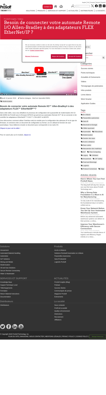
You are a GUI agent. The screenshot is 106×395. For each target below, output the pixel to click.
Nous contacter (59, 305)
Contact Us (48, 7)
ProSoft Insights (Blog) (62, 282)
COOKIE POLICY (82, 336)
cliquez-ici (27, 135)
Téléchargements (6, 288)
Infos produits (86, 90)
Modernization (87, 135)
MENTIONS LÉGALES (53, 336)
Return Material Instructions (9, 294)
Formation (3, 291)
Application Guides (88, 103)
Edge (101, 169)
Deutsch (98, 2)
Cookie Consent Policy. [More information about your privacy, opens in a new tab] (37, 50)
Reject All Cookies (58, 56)
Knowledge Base (6, 282)
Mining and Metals (6, 262)
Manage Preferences (97, 336)
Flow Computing (93, 152)
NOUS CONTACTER (37, 336)
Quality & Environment (62, 311)
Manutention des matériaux (91, 148)
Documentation (5, 297)
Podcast (57, 285)
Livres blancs (86, 95)
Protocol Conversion (89, 169)
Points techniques (88, 73)
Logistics (85, 165)
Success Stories (59, 288)
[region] (54, 51)
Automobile (86, 132)
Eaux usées (86, 145)
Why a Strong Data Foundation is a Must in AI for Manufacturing (92, 194)
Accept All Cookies (75, 56)
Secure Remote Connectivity (10, 271)
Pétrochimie (97, 132)
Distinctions (58, 314)
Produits (41, 11)
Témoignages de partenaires (92, 86)
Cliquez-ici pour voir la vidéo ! (10, 128)
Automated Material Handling (10, 253)
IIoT (83, 152)
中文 (88, 2)
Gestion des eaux (88, 138)
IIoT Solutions (5, 259)
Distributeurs (87, 11)
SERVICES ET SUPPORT (57, 11)
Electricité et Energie (89, 125)
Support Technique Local (8, 285)
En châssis (86, 115)
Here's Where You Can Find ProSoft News (93, 180)
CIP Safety (97, 159)
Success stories (87, 68)
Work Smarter (86, 99)
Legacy (84, 155)
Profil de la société (60, 308)
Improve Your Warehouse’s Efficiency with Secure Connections (92, 226)
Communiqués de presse (63, 291)
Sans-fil (84, 121)
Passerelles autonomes (90, 118)
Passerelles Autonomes (62, 256)
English (84, 2)
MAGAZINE (24, 336)
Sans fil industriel (60, 259)
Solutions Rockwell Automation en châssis (68, 253)
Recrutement (58, 317)
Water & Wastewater (7, 273)
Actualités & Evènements (90, 77)
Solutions (30, 11)
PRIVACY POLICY (68, 336)
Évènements (58, 297)
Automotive (4, 256)
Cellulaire (94, 155)
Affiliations (57, 320)
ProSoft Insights (10, 19)
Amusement (86, 159)
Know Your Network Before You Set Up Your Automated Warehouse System (93, 210)
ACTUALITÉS (73, 11)
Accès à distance (88, 142)
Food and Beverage (89, 162)
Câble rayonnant (87, 128)
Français (92, 2)
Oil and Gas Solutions (7, 268)
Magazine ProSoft (60, 294)
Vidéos (20, 19)
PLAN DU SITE (13, 336)
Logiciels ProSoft (60, 262)
